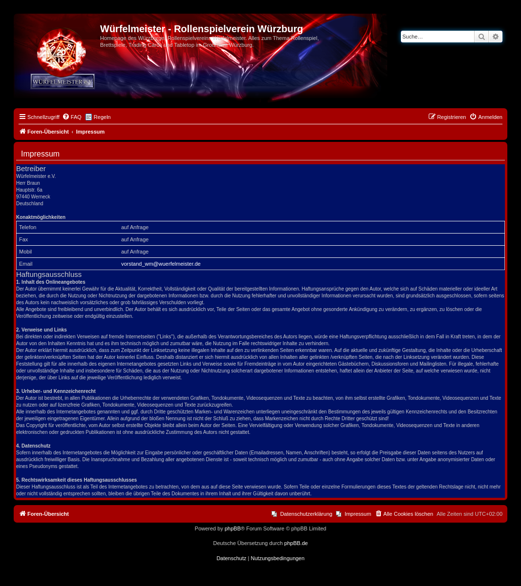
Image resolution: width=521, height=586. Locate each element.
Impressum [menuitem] (358, 514)
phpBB (233, 528)
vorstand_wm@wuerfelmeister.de (161, 264)
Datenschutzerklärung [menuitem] (306, 514)
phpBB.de (296, 543)
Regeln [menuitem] (102, 117)
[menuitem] (72, 117)
